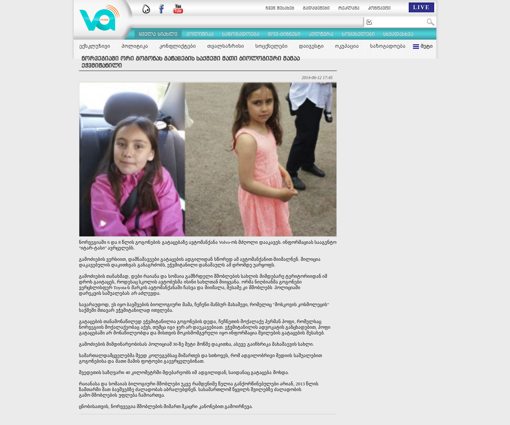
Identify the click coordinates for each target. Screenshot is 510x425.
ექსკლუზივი (94, 46)
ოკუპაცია (347, 46)
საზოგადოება (388, 46)
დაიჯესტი (311, 46)
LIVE (421, 7)
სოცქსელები (271, 46)
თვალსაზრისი (225, 46)
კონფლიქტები (177, 46)
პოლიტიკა (134, 46)
